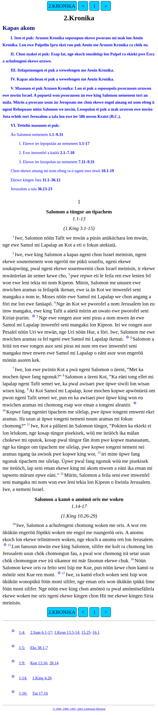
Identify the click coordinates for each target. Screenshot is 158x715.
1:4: (22, 632)
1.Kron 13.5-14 (66, 632)
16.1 (96, 632)
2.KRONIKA (61, 6)
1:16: (23, 693)
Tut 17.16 (40, 693)
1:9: (22, 663)
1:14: (23, 678)
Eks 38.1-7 (39, 647)
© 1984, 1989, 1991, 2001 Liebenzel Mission (79, 708)
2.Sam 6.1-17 (41, 632)
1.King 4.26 (42, 678)
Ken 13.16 (38, 663)
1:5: (22, 647)
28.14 (53, 663)
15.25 (85, 632)
